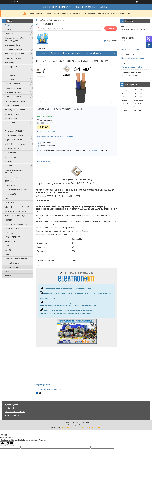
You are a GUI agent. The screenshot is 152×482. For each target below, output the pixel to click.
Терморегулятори (12, 148)
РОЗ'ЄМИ (8, 220)
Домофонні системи (13, 92)
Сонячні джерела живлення (16, 71)
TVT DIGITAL (10, 202)
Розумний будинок (12, 263)
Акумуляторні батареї (13, 45)
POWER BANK (10, 185)
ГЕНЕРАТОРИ (10, 241)
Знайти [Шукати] (111, 28)
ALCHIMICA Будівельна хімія (16, 144)
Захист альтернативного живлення (14, 171)
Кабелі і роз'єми (11, 66)
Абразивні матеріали (13, 84)
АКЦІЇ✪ (103, 7)
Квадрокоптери (11, 157)
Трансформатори (11, 177)
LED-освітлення (11, 118)
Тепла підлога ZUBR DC (14, 131)
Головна (42, 53)
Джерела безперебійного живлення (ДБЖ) (15, 39)
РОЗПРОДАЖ (10, 233)
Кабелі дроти (10, 122)
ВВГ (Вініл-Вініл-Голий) (77, 61)
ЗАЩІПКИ (8, 250)
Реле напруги (10, 75)
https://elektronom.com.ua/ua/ (133, 58)
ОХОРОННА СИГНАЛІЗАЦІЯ (15, 211)
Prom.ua (88, 422)
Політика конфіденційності (15, 412)
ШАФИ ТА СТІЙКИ (12, 228)
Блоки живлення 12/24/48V (16, 135)
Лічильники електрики (13, 127)
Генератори (9, 79)
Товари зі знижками (71, 53)
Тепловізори (9, 161)
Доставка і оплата (12, 267)
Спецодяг (8, 165)
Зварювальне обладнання (15, 140)
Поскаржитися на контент (71, 427)
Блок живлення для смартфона (17, 190)
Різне (7, 254)
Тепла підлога (10, 152)
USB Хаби (8, 181)
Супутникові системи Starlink (16, 259)
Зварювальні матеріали (14, 58)
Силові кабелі (60, 61)
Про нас (8, 275)
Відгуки (7, 271)
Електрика (9, 29)
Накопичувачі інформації (15, 109)
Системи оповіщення (13, 96)
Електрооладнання (12, 105)
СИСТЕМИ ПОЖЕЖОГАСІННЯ (16, 224)
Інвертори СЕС (10, 194)
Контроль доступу (12, 114)
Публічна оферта (11, 408)
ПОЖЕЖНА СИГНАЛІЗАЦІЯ (15, 215)
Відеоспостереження (13, 88)
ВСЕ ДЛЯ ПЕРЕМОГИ (13, 237)
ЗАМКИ (7, 246)
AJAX (6, 198)
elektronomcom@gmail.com (132, 67)
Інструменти (9, 34)
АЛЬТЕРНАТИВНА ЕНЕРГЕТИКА (17, 207)
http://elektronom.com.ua (131, 49)
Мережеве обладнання (14, 49)
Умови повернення (12, 415)
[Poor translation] (9, 443)
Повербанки (9, 62)
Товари (7, 25)
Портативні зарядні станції (15, 53)
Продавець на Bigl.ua (76, 425)
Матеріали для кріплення (15, 101)
